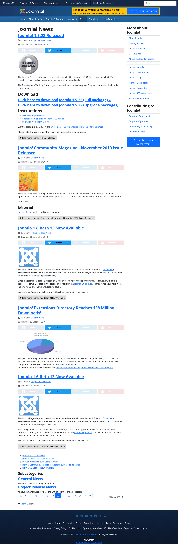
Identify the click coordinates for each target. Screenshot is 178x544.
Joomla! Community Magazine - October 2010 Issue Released (51, 464)
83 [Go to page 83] (74, 495)
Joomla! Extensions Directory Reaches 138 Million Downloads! (66, 310)
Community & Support (76, 3)
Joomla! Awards (136, 67)
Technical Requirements (140, 98)
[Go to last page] (90, 495)
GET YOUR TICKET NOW (143, 11)
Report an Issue (131, 528)
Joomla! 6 (72, 19)
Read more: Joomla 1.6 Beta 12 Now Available (42, 446)
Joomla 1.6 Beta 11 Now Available (38, 467)
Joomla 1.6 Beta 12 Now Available (51, 376)
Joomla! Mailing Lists (139, 82)
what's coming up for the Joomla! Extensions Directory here (84, 367)
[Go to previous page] (25, 495)
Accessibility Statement (41, 528)
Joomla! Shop (135, 77)
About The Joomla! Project (141, 59)
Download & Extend (29, 3)
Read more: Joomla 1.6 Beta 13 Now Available (42, 298)
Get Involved (135, 53)
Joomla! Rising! (25, 212)
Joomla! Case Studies (139, 72)
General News (37, 157)
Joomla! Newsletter (138, 88)
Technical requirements (33, 115)
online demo (57, 126)
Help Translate (115, 528)
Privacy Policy (60, 528)
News (82, 19)
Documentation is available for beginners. (84, 126)
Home (23, 19)
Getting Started (136, 43)
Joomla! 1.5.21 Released (33, 455)
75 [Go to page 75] (30, 495)
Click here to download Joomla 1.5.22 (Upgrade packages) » (69, 105)
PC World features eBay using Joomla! (40, 461)
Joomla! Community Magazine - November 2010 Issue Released (70, 150)
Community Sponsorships (141, 126)
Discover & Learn (52, 3)
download (108, 269)
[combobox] (160, 3)
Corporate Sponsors (138, 121)
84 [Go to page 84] (80, 495)
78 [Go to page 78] (47, 495)
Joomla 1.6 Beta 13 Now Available (51, 228)
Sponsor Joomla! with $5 (94, 528)
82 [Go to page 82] (69, 495)
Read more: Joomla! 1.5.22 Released (38, 138)
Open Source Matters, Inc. (86, 534)
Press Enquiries (109, 19)
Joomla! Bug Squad (83, 283)
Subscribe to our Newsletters (143, 142)
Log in (144, 528)
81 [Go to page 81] (63, 495)
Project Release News (41, 40)
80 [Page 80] (58, 495)
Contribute (94, 19)
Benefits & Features (55, 19)
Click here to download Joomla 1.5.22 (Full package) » (64, 99)
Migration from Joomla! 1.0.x (35, 121)
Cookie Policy (74, 528)
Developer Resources (102, 3)
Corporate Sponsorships (140, 116)
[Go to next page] (85, 495)
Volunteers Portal (137, 131)
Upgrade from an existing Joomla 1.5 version (43, 118)
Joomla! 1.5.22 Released (41, 35)
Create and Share (137, 48)
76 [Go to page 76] (36, 495)
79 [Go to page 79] (52, 495)
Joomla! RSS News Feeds (140, 93)
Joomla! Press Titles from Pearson (38, 458)
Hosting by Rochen (89, 542)
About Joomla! (35, 19)
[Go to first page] (20, 495)
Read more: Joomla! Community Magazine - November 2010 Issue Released (56, 218)
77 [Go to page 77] (41, 495)
